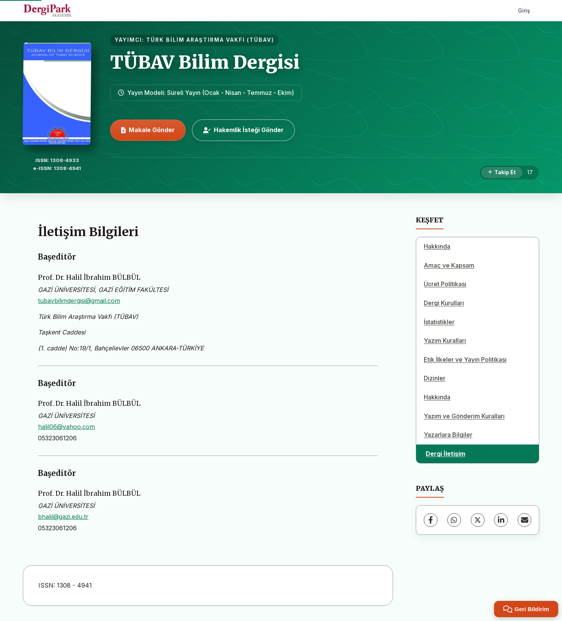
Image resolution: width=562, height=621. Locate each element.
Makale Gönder (148, 130)
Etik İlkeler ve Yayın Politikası (465, 359)
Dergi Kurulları (444, 303)
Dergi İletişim (445, 453)
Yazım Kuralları (445, 340)
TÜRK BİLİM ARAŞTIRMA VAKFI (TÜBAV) (210, 40)
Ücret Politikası (445, 284)
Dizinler (434, 378)
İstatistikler (439, 322)
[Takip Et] (502, 172)
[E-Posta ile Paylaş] (524, 520)
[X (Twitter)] (478, 520)
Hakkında (437, 246)
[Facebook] (430, 520)
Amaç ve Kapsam (449, 265)
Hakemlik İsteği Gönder (243, 130)
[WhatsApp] (454, 520)
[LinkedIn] (501, 520)
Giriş (524, 10)
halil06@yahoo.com (66, 426)
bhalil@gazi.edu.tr (63, 516)
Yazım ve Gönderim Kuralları (464, 416)
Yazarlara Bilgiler (448, 434)
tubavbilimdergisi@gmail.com (79, 300)
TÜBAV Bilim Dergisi (205, 62)
